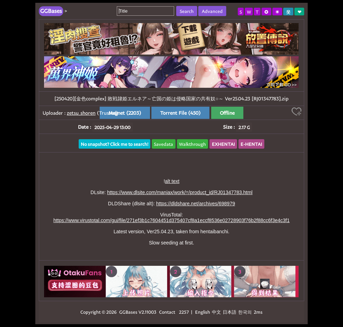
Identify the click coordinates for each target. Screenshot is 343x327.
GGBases (128, 312)
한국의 (245, 312)
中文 (216, 312)
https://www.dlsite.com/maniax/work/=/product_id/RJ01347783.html (179, 192)
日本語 (229, 312)
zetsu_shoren (81, 112)
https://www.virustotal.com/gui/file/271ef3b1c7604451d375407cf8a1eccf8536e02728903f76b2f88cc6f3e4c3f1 (171, 220)
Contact (167, 312)
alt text (172, 181)
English (202, 312)
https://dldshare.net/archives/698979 (195, 203)
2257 (184, 312)
